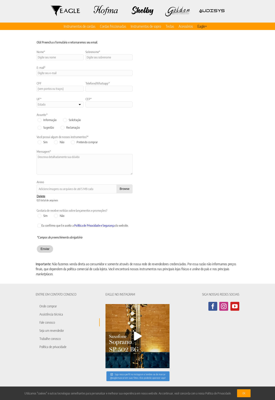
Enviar (45, 249)
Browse (124, 188)
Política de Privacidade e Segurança (94, 225)
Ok (243, 393)
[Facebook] (212, 306)
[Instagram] (223, 306)
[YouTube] (234, 306)
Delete (41, 196)
